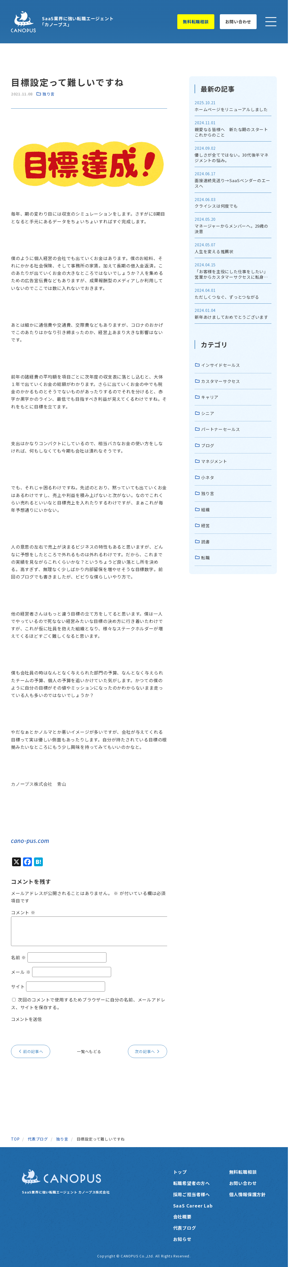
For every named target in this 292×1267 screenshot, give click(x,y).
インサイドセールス (220, 365)
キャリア (209, 397)
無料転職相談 (196, 21)
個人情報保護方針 (247, 1194)
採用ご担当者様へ (191, 1194)
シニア (207, 413)
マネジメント (214, 461)
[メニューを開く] (271, 22)
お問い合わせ (238, 21)
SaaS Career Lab (193, 1205)
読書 (205, 541)
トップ (180, 1172)
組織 (205, 509)
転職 (205, 557)
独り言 (49, 94)
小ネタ (207, 477)
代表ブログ (184, 1227)
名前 (18, 957)
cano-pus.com (30, 840)
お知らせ (182, 1239)
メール (21, 972)
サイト (18, 986)
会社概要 (182, 1216)
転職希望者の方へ (191, 1183)
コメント (23, 912)
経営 (205, 525)
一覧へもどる (89, 1051)
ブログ (207, 445)
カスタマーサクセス (220, 381)
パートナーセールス (220, 429)
